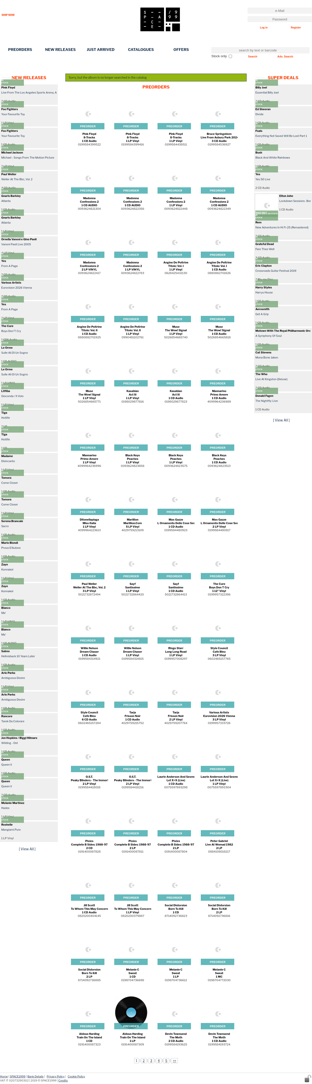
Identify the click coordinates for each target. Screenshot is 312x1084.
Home (4, 1076)
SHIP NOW (8, 14)
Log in (263, 27)
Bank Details (35, 1076)
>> (174, 1061)
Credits (63, 1080)
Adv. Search (285, 56)
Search (252, 56)
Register (296, 27)
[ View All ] (27, 849)
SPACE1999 (18, 1076)
